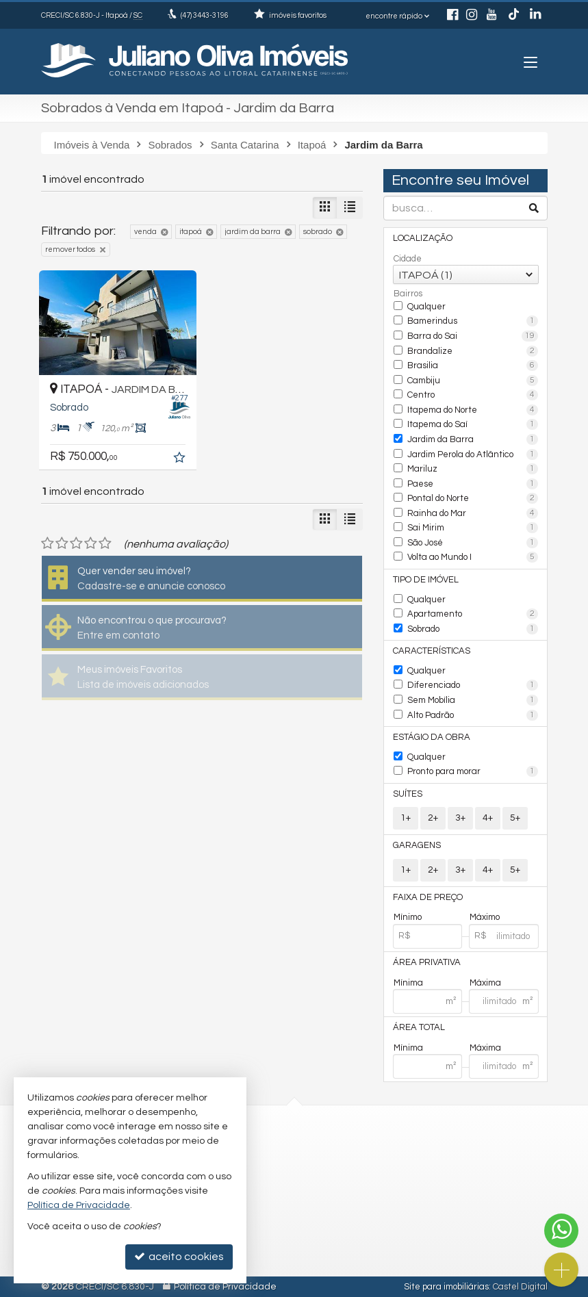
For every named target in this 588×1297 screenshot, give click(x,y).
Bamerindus (472, 321)
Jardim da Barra (472, 439)
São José (472, 542)
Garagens (417, 845)
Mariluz (472, 468)
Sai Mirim (472, 527)
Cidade (408, 259)
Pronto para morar (472, 771)
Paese (472, 483)
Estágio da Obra (431, 737)
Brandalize (472, 351)
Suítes (407, 794)
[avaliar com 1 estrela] (47, 543)
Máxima (485, 983)
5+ (515, 818)
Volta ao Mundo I (472, 557)
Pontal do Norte (472, 498)
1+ (405, 818)
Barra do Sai (472, 336)
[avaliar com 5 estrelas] (105, 543)
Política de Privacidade (225, 1287)
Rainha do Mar (472, 513)
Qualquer (426, 306)
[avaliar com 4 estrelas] (90, 543)
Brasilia (472, 365)
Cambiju (472, 380)
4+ (488, 818)
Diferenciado (472, 685)
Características (431, 651)
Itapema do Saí (472, 424)
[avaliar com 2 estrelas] (61, 543)
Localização (422, 238)
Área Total (419, 1027)
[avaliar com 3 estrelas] (76, 543)
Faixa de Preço (428, 897)
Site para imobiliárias (446, 1287)
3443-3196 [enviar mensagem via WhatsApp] (205, 15)
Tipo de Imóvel (426, 580)
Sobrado (472, 629)
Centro (472, 394)
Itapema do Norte (472, 409)
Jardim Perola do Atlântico (472, 454)
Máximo (485, 917)
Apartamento (472, 613)
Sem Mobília (472, 700)
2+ (433, 818)
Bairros (408, 293)
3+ (460, 818)
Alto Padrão (472, 715)
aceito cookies (179, 1256)
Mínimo (408, 917)
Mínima (408, 983)
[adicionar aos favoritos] (181, 459)
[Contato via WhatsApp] (561, 1230)
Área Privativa (427, 962)
